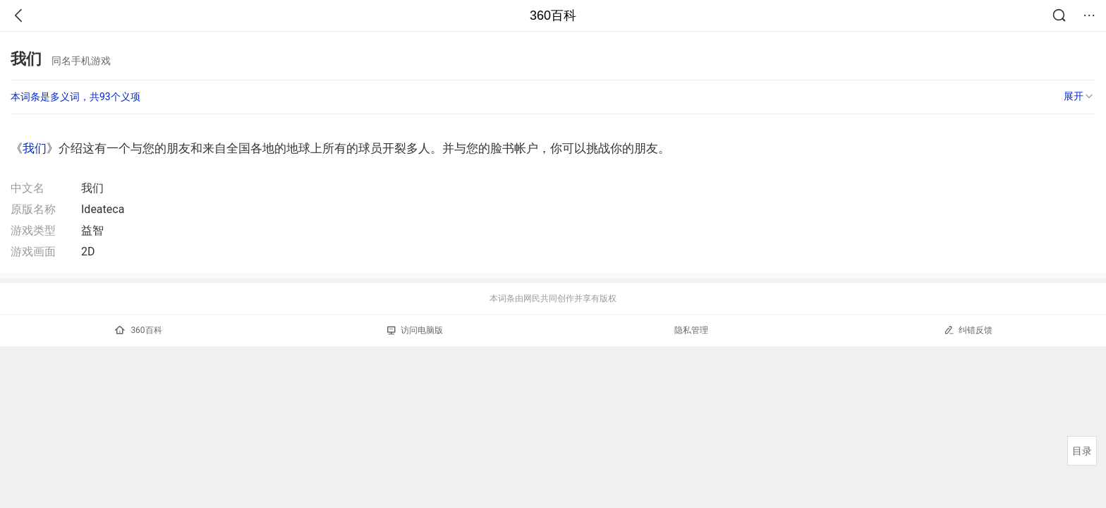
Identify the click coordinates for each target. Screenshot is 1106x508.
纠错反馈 (968, 330)
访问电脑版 (415, 330)
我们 (35, 148)
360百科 (553, 15)
